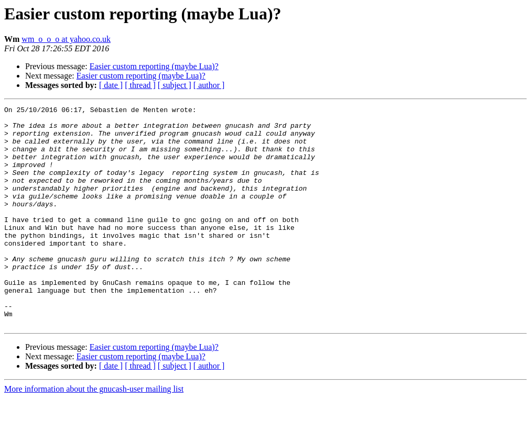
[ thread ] (140, 85)
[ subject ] (174, 85)
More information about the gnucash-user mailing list (93, 432)
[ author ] (209, 85)
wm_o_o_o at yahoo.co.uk (66, 39)
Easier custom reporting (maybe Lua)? (154, 66)
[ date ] (111, 85)
